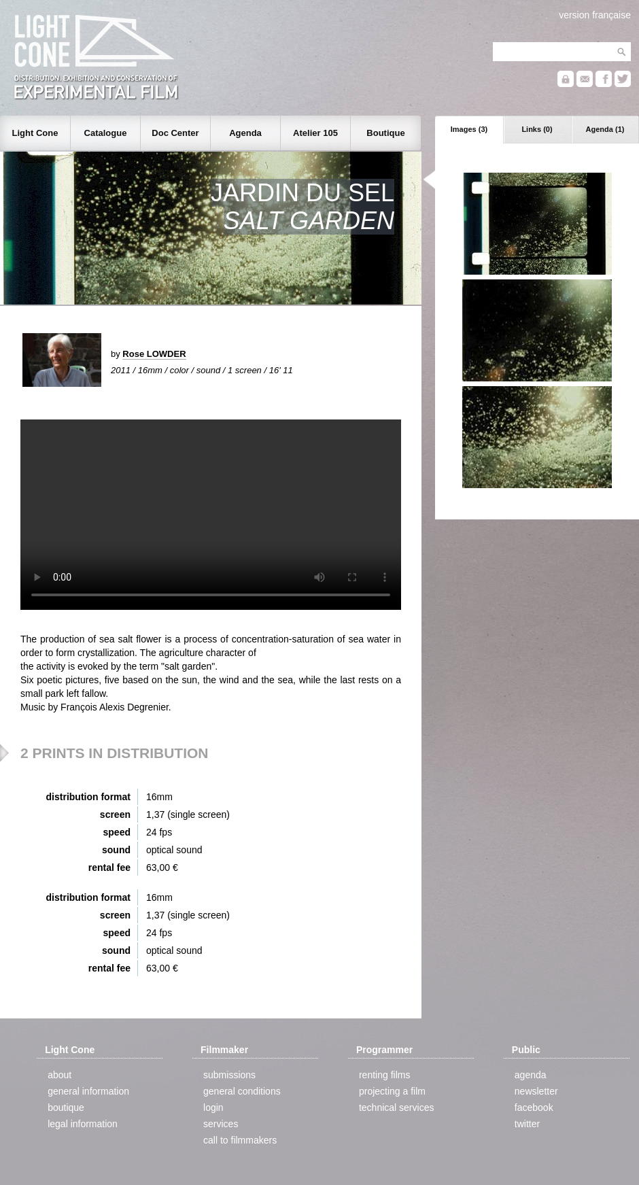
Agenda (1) (605, 129)
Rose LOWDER (154, 354)
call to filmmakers (240, 1140)
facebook (534, 1107)
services (220, 1123)
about (59, 1074)
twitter (527, 1123)
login (213, 1107)
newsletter (536, 1091)
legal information (83, 1123)
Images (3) (469, 129)
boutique (66, 1107)
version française (595, 15)
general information (88, 1091)
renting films (384, 1074)
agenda (531, 1074)
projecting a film (392, 1091)
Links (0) (536, 129)
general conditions (242, 1091)
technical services (396, 1107)
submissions (229, 1074)
